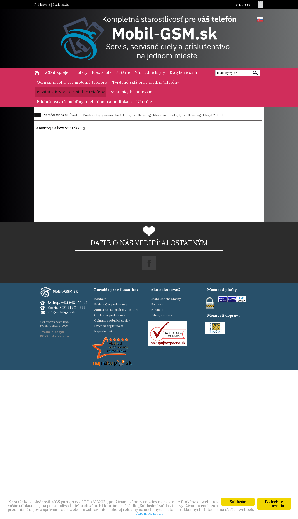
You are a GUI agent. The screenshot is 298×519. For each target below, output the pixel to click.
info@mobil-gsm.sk (61, 312)
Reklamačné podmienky (110, 304)
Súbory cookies (161, 315)
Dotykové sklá (183, 72)
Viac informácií (149, 513)
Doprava (157, 304)
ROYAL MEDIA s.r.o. (55, 336)
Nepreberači (103, 331)
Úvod (73, 115)
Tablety (80, 72)
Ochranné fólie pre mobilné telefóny (72, 82)
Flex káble (102, 72)
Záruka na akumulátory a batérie (116, 310)
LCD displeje (55, 72)
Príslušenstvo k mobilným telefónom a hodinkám (84, 101)
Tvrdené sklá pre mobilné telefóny (145, 82)
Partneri (157, 310)
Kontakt (100, 299)
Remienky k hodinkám (131, 91)
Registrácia (61, 5)
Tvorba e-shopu (52, 332)
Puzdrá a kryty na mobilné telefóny (71, 91)
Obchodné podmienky (109, 315)
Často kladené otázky (166, 299)
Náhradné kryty (150, 72)
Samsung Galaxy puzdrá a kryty (160, 115)
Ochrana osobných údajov (112, 321)
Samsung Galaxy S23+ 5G (205, 115)
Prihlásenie (42, 5)
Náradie (144, 101)
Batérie (123, 72)
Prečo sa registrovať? (109, 326)
